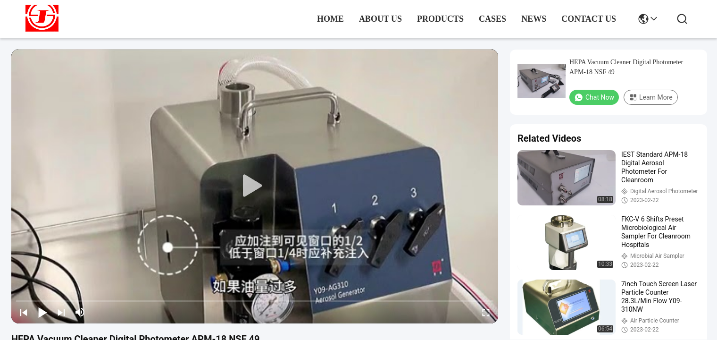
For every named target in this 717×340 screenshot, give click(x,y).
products (440, 19)
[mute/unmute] (80, 312)
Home (330, 19)
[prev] (23, 312)
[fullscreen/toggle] (485, 312)
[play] (255, 186)
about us (380, 19)
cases (492, 19)
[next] (61, 312)
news (533, 19)
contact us (588, 19)
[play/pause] (42, 312)
